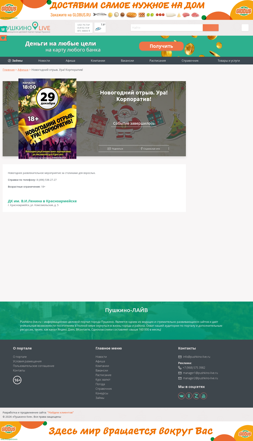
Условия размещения (27, 361)
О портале (20, 357)
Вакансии (127, 61)
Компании (98, 61)
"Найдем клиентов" (60, 412)
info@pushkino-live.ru (196, 357)
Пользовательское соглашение (33, 366)
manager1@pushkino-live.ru (200, 373)
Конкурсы (102, 393)
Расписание (103, 375)
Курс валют (103, 379)
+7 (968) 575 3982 (194, 368)
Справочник (190, 61)
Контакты (19, 370)
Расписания (158, 61)
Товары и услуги (229, 61)
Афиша (70, 61)
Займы (100, 398)
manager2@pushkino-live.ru (200, 378)
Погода (100, 384)
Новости (44, 61)
